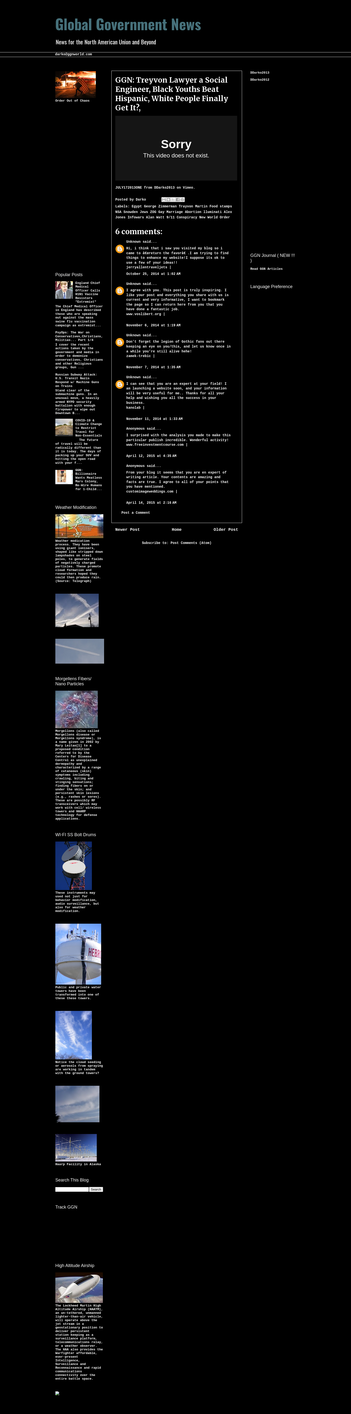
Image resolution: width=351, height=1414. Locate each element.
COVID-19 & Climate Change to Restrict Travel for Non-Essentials (88, 428)
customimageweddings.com (149, 492)
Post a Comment (135, 513)
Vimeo (188, 188)
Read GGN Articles (266, 269)
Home (177, 529)
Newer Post (127, 529)
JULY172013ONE (128, 188)
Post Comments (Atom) (191, 543)
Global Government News (128, 23)
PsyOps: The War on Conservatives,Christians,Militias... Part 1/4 (79, 336)
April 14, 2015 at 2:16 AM (151, 503)
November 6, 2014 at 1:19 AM (153, 325)
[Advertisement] (74, 186)
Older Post (226, 529)
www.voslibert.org (144, 314)
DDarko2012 (259, 80)
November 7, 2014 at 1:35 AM (153, 367)
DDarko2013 (164, 188)
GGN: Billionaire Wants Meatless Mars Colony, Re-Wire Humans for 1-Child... (88, 479)
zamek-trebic (139, 356)
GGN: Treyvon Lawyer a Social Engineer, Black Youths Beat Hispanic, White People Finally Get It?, (171, 93)
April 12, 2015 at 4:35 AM (151, 456)
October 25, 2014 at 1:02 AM (153, 274)
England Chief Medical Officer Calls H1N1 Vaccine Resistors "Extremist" (87, 292)
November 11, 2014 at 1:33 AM (154, 419)
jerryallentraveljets (146, 267)
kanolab (133, 408)
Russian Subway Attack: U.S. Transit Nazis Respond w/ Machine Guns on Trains (77, 380)
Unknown (133, 242)
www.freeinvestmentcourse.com (155, 445)
